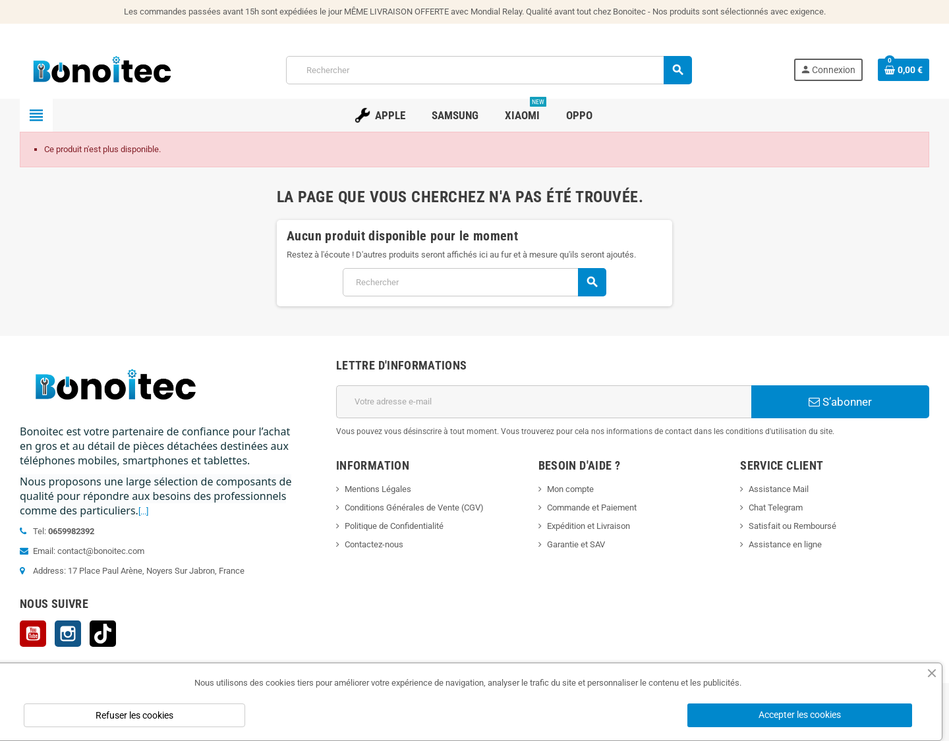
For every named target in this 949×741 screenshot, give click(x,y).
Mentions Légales (378, 489)
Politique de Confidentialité (394, 526)
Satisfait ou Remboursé (792, 526)
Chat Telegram (776, 507)
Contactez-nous (374, 544)
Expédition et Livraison (588, 526)
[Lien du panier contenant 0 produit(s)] (903, 70)
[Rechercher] (489, 70)
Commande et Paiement (592, 507)
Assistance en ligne (785, 544)
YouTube (33, 633)
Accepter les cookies (800, 714)
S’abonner (840, 401)
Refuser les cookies (134, 715)
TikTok (103, 633)
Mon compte (570, 489)
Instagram (68, 633)
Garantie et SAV (576, 544)
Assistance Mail (779, 489)
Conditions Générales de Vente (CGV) (414, 507)
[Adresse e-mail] (543, 401)
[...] (143, 511)
